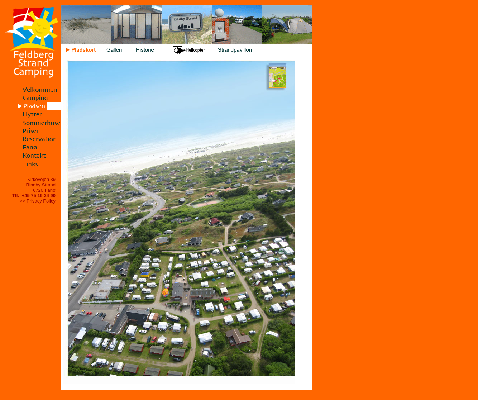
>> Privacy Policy (38, 201)
